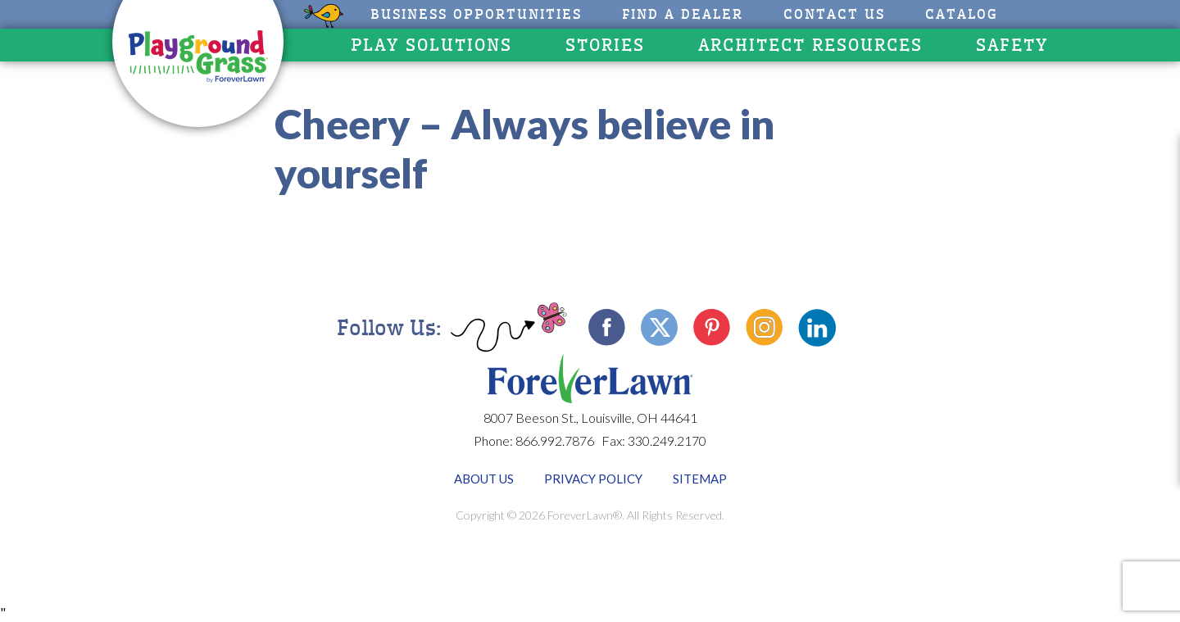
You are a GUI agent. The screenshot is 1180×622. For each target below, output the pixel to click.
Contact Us (834, 14)
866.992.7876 (554, 440)
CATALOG (961, 14)
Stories (605, 45)
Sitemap (700, 478)
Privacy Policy (593, 478)
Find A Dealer (682, 14)
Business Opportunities (476, 14)
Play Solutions (431, 45)
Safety (1012, 45)
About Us (484, 478)
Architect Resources (810, 45)
